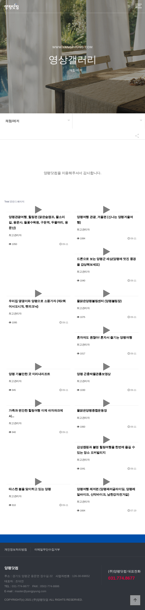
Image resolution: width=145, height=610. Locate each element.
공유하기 (135, 135)
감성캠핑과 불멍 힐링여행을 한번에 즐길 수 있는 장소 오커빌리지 (106, 449)
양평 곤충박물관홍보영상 (94, 374)
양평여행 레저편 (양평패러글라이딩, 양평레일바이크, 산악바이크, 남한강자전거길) (106, 491)
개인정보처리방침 (15, 549)
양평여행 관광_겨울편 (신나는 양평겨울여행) (105, 219)
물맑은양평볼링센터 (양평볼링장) (99, 301)
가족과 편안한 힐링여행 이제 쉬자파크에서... (36, 413)
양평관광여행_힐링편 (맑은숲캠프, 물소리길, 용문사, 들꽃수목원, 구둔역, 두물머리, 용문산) (38, 222)
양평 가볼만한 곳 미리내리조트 (29, 374)
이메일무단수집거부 (47, 549)
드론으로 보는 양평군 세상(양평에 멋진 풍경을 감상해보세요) (106, 261)
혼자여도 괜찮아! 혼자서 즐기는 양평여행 (104, 337)
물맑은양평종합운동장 (92, 410)
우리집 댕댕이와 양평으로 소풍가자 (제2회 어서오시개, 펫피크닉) (37, 303)
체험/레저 (12, 121)
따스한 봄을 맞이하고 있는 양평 (30, 489)
